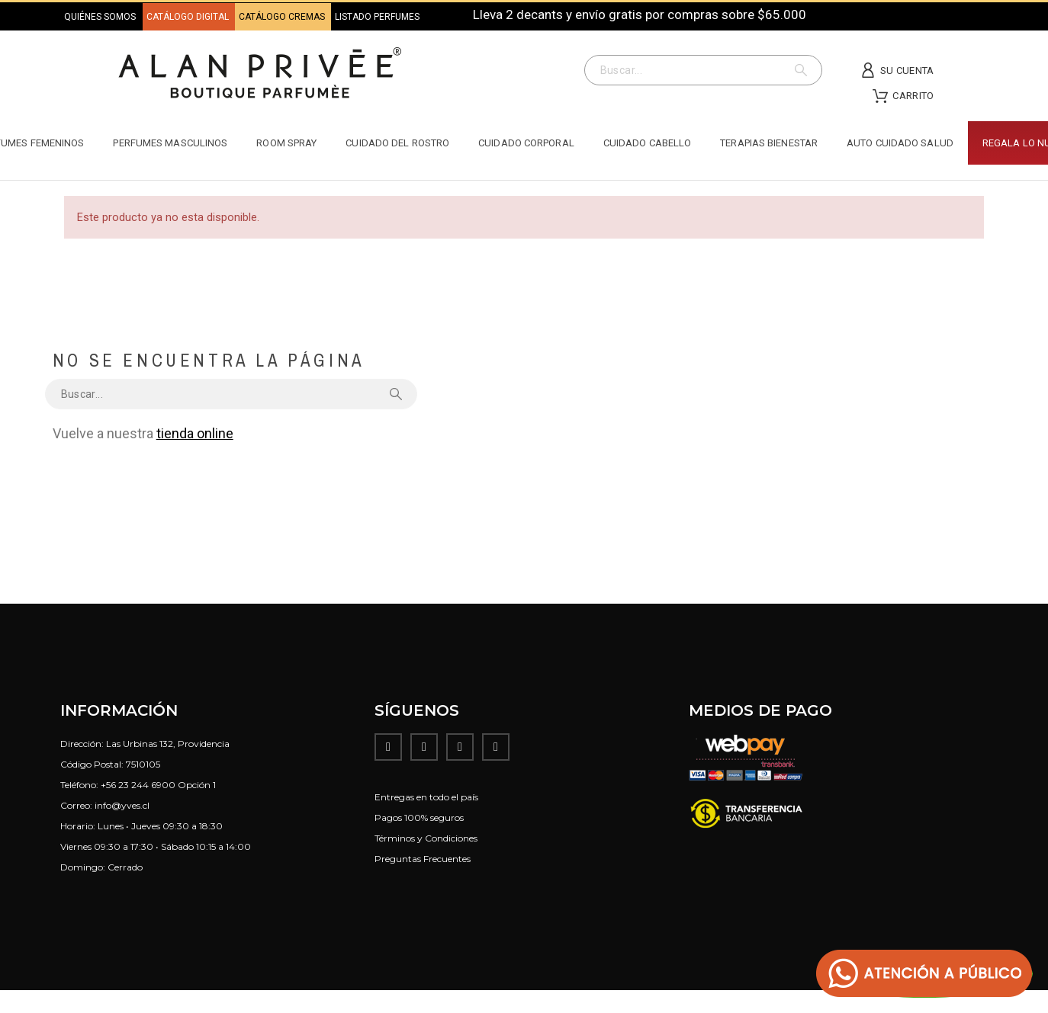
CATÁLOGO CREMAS (283, 16)
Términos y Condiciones (426, 838)
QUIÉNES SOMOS (100, 16)
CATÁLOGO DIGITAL (188, 16)
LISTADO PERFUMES (377, 16)
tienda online (194, 433)
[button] (924, 974)
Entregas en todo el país (426, 797)
